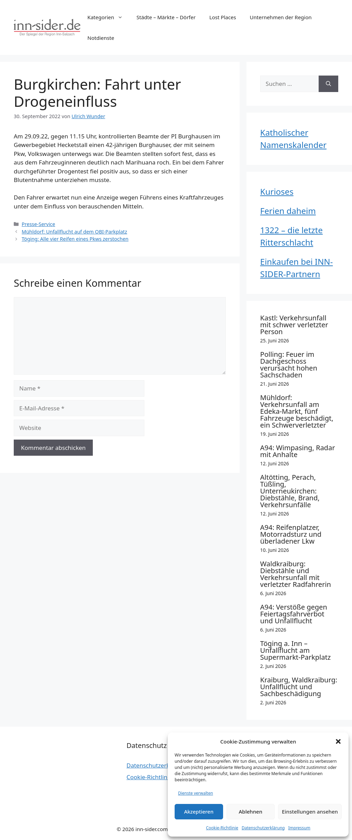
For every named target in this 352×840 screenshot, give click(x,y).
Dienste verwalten (195, 793)
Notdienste (100, 37)
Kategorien (108, 17)
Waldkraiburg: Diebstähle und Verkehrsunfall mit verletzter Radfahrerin (295, 574)
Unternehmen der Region (281, 17)
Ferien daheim (288, 210)
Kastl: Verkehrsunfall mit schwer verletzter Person (294, 324)
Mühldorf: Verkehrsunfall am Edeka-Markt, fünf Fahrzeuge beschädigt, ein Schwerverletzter (296, 411)
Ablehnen (251, 811)
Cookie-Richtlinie (222, 828)
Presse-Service (38, 224)
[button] (338, 741)
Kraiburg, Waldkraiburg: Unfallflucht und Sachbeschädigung (298, 686)
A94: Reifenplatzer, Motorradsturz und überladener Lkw (290, 534)
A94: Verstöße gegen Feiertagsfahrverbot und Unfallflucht (293, 613)
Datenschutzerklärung (263, 828)
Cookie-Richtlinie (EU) (155, 777)
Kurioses (277, 191)
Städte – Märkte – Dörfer (166, 17)
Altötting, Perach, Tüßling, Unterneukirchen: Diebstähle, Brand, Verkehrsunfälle (290, 491)
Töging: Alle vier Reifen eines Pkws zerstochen (75, 239)
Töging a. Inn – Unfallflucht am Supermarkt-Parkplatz (295, 650)
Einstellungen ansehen (310, 811)
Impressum (299, 828)
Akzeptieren (198, 811)
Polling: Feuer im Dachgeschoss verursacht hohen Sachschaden (288, 364)
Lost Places (222, 17)
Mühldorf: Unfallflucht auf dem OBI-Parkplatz (74, 231)
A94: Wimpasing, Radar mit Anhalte (297, 451)
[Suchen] (328, 84)
